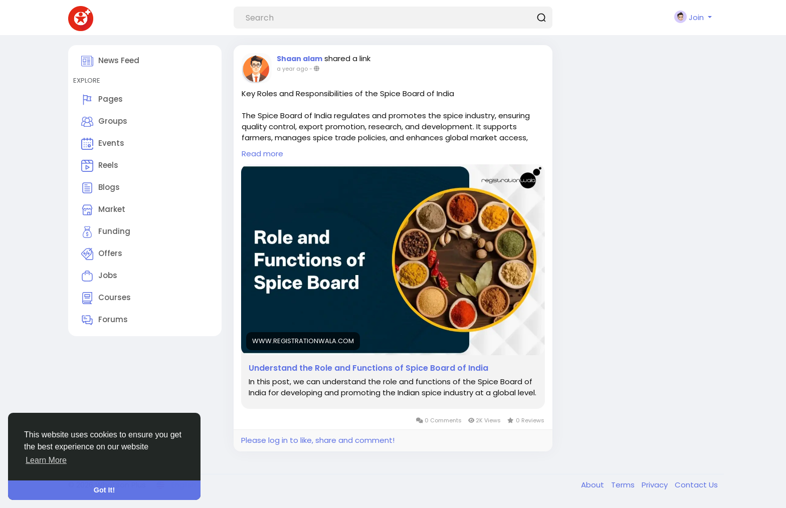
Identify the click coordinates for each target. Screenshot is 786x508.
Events (102, 144)
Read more (262, 153)
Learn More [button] (46, 460)
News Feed (110, 61)
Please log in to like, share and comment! (318, 440)
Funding (105, 232)
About (593, 484)
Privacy (656, 484)
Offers (101, 254)
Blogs (100, 188)
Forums (104, 320)
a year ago (292, 69)
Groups (104, 122)
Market (103, 210)
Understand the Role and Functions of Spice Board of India (368, 368)
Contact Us (696, 484)
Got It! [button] (104, 490)
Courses (106, 298)
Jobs (99, 276)
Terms (624, 484)
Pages (102, 100)
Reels (99, 166)
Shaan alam (299, 59)
